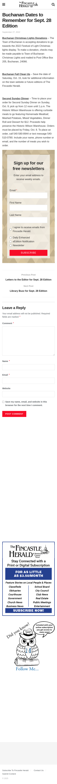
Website (6, 388)
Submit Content (9, 774)
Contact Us (38, 770)
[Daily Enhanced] (11, 238)
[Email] (28, 195)
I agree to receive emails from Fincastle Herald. (29, 229)
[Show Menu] (3, 4)
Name (6, 361)
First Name (15, 202)
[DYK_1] (28, 646)
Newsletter (18, 245)
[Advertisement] (28, 448)
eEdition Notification (23, 241)
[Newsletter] (11, 246)
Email (13, 190)
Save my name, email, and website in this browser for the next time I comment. (26, 403)
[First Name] (28, 208)
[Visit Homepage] (28, 5)
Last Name (15, 215)
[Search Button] (53, 4)
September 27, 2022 (11, 32)
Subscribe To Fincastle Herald (15, 770)
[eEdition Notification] (11, 242)
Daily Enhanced (21, 237)
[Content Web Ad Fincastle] (28, 578)
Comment (8, 323)
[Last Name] (28, 220)
